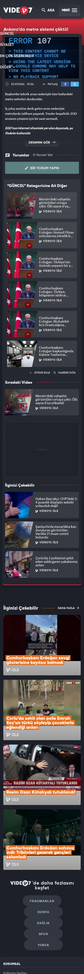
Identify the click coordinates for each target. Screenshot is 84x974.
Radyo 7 (21, 958)
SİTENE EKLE (40, 372)
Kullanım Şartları (15, 895)
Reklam (8, 905)
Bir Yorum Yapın (42, 167)
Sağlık (24, 854)
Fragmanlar (23, 841)
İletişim (8, 915)
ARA (48, 10)
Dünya (61, 841)
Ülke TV (50, 958)
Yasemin (43, 967)
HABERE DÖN (64, 372)
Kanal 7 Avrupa (36, 958)
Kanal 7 (5, 958)
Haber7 (72, 958)
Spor (62, 854)
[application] (42, 57)
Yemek (43, 867)
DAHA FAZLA (68, 607)
